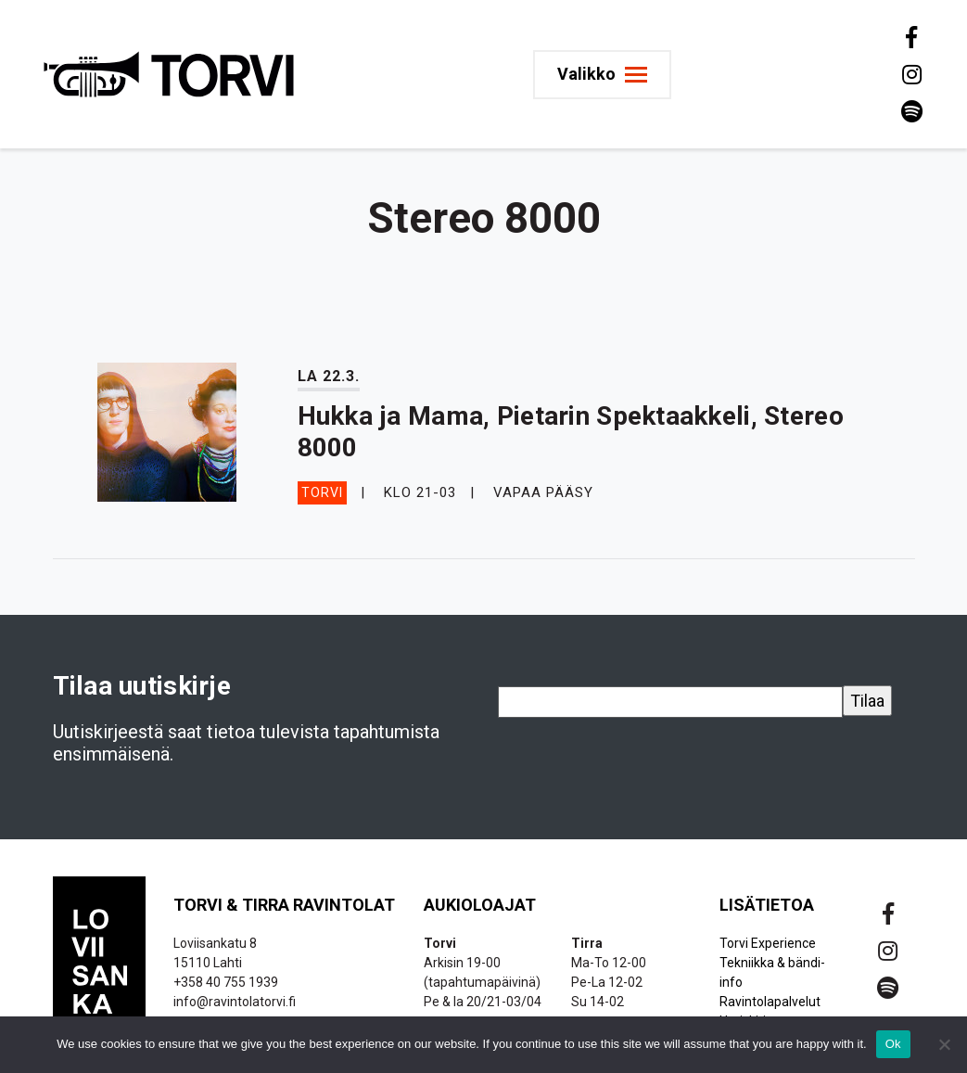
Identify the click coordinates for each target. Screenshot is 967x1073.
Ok (893, 1044)
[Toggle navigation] (602, 74)
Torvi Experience (767, 943)
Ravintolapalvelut (770, 1001)
